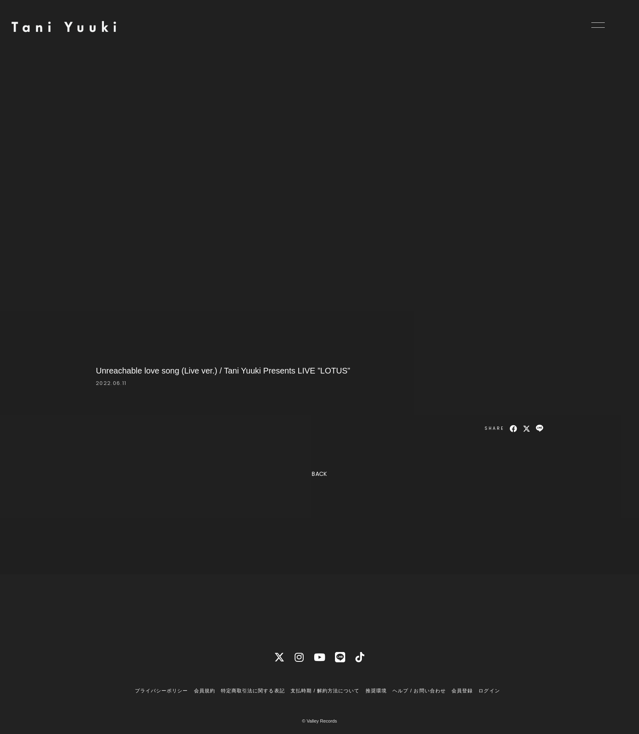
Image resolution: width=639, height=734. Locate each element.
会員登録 (462, 691)
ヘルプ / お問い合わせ (418, 691)
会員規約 (204, 691)
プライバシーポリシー (161, 691)
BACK (319, 474)
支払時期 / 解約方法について (325, 691)
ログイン (489, 691)
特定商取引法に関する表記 (252, 691)
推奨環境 (376, 691)
